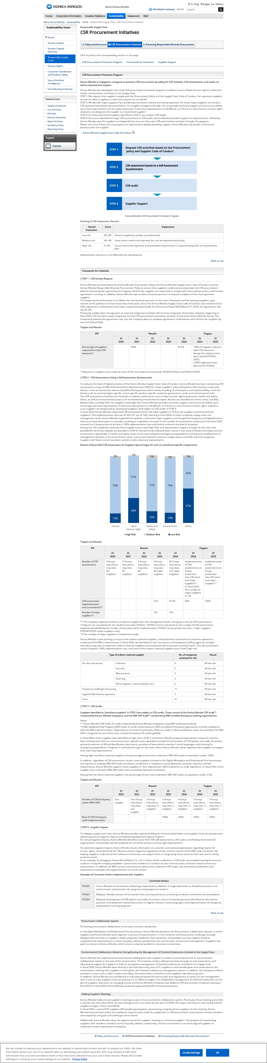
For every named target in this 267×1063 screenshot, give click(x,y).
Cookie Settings (191, 1052)
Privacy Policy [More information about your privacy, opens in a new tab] (79, 1059)
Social (85, 22)
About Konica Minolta (54, 22)
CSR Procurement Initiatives (126, 44)
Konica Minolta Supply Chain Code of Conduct (109, 132)
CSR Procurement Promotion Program (102, 62)
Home (48, 16)
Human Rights (55, 66)
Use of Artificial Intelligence (56, 82)
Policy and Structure (95, 44)
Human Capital (56, 43)
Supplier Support (167, 62)
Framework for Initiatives (140, 62)
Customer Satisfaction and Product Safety (60, 73)
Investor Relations (95, 16)
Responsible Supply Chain (58, 59)
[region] (133, 1053)
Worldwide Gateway (164, 9)
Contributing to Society (60, 89)
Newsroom (133, 16)
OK (217, 1052)
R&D (145, 16)
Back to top (217, 260)
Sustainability (116, 16)
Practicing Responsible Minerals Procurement (170, 44)
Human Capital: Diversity (56, 50)
